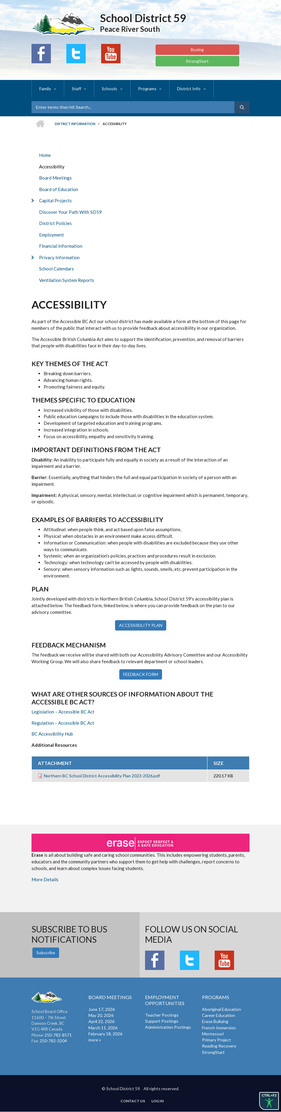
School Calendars (56, 268)
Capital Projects (55, 200)
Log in (158, 1101)
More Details (44, 879)
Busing (197, 49)
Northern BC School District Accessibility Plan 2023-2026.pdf (102, 775)
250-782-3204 (53, 1040)
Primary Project (216, 1039)
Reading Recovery (219, 1045)
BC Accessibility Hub (52, 733)
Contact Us (133, 1101)
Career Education (218, 1015)
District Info (187, 88)
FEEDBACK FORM (140, 674)
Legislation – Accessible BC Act (62, 711)
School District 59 (143, 18)
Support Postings (161, 1021)
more (93, 1039)
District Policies (55, 223)
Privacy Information (59, 257)
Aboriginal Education (221, 1009)
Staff (76, 88)
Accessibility (51, 166)
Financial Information (60, 246)
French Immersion (219, 1027)
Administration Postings (168, 1027)
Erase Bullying (215, 1021)
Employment (51, 234)
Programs (146, 88)
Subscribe (45, 952)
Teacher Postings (162, 1015)
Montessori (213, 1033)
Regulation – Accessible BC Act (62, 723)
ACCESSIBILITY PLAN (140, 625)
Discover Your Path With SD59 (70, 212)
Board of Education (58, 189)
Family (45, 88)
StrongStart (197, 61)
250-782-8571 (58, 1035)
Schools (108, 88)
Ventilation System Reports (66, 280)
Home (45, 155)
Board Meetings (55, 177)
